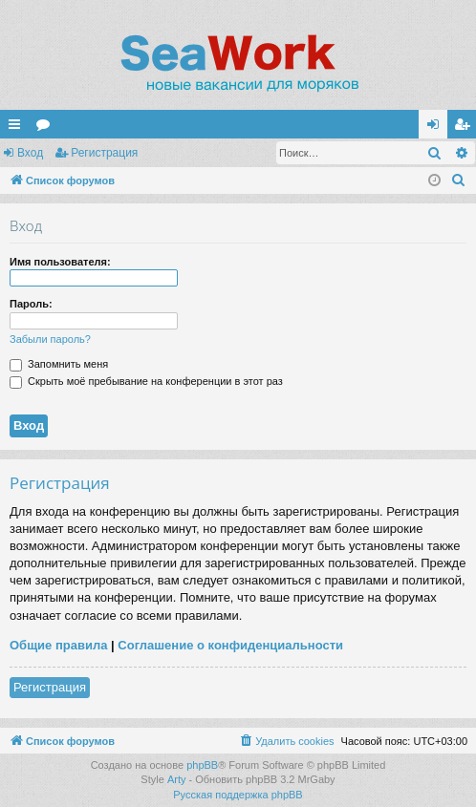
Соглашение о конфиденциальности (230, 645)
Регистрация (104, 152)
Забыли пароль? (50, 339)
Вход (30, 152)
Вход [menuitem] (437, 127)
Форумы (46, 127)
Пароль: (31, 303)
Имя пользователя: (60, 261)
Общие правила (58, 645)
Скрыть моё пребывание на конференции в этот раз (146, 381)
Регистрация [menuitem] (465, 127)
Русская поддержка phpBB (237, 794)
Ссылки (18, 127)
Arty (176, 779)
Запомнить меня (59, 364)
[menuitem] (458, 180)
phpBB (202, 765)
